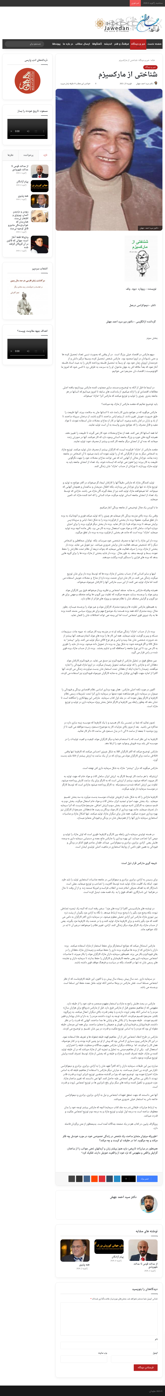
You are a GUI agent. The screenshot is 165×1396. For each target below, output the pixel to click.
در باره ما (68, 44)
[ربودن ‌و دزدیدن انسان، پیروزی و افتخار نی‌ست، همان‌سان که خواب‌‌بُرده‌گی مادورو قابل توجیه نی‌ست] (39, 217)
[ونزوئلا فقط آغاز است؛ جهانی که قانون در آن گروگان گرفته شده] (39, 249)
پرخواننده (28, 155)
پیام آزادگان (118, 1256)
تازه (45, 155)
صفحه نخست (154, 44)
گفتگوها (97, 44)
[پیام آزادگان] (109, 1245)
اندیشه (108, 44)
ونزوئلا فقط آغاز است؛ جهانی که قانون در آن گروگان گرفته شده (17, 247)
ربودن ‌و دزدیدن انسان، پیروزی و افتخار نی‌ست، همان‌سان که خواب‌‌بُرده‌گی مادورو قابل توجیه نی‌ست (18, 223)
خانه (154, 60)
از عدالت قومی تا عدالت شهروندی (146, 1264)
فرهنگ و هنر (121, 44)
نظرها (10, 155)
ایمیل (155, 1352)
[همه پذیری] (75, 1249)
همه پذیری (84, 1264)
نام (156, 1338)
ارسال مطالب (82, 44)
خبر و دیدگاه (138, 44)
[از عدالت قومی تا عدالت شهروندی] (143, 1249)
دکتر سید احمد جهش (143, 84)
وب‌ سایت (102, 1352)
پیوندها (56, 44)
